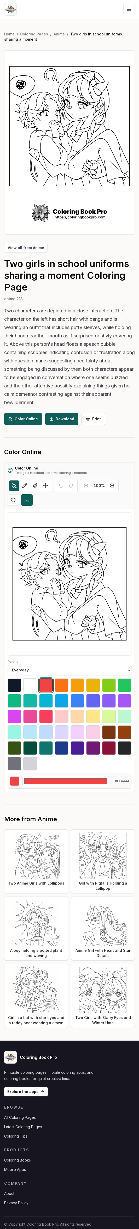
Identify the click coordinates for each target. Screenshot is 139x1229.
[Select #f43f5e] (46, 716)
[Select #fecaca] (61, 716)
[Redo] (71, 485)
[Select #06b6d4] (46, 701)
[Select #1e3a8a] (61, 748)
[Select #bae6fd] (30, 732)
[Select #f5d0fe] (77, 732)
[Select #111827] (14, 685)
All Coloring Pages (20, 1117)
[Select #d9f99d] (109, 716)
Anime (59, 34)
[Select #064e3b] (30, 748)
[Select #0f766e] (46, 748)
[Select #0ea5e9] (61, 701)
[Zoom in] (112, 485)
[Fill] (14, 485)
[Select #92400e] (124, 732)
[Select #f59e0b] (77, 685)
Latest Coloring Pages (23, 1127)
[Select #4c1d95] (77, 748)
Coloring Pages (34, 34)
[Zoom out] (86, 485)
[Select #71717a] (14, 763)
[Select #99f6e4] (14, 732)
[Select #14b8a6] (30, 701)
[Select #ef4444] (46, 685)
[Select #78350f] (109, 732)
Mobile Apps (15, 1169)
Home (9, 34)
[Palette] (69, 670)
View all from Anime (26, 247)
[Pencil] (24, 485)
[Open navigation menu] (129, 9)
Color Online (23, 419)
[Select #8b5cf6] (109, 701)
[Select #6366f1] (93, 701)
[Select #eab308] (93, 685)
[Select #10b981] (14, 701)
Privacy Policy (16, 1203)
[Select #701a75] (93, 748)
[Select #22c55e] (124, 685)
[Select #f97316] (61, 685)
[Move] (45, 485)
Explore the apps (26, 1091)
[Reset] (13, 500)
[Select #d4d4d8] (30, 763)
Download (61, 419)
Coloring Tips (15, 1136)
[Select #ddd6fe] (61, 732)
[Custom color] (65, 781)
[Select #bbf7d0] (124, 716)
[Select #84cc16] (109, 685)
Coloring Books (17, 1160)
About (9, 1193)
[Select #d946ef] (14, 716)
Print (93, 419)
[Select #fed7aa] (77, 716)
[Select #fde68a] (93, 716)
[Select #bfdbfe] (46, 732)
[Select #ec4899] (30, 716)
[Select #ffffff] (30, 685)
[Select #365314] (14, 748)
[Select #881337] (109, 748)
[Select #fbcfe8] (93, 732)
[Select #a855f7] (124, 701)
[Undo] (60, 485)
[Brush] (35, 485)
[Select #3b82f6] (77, 701)
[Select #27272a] (124, 748)
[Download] (27, 500)
